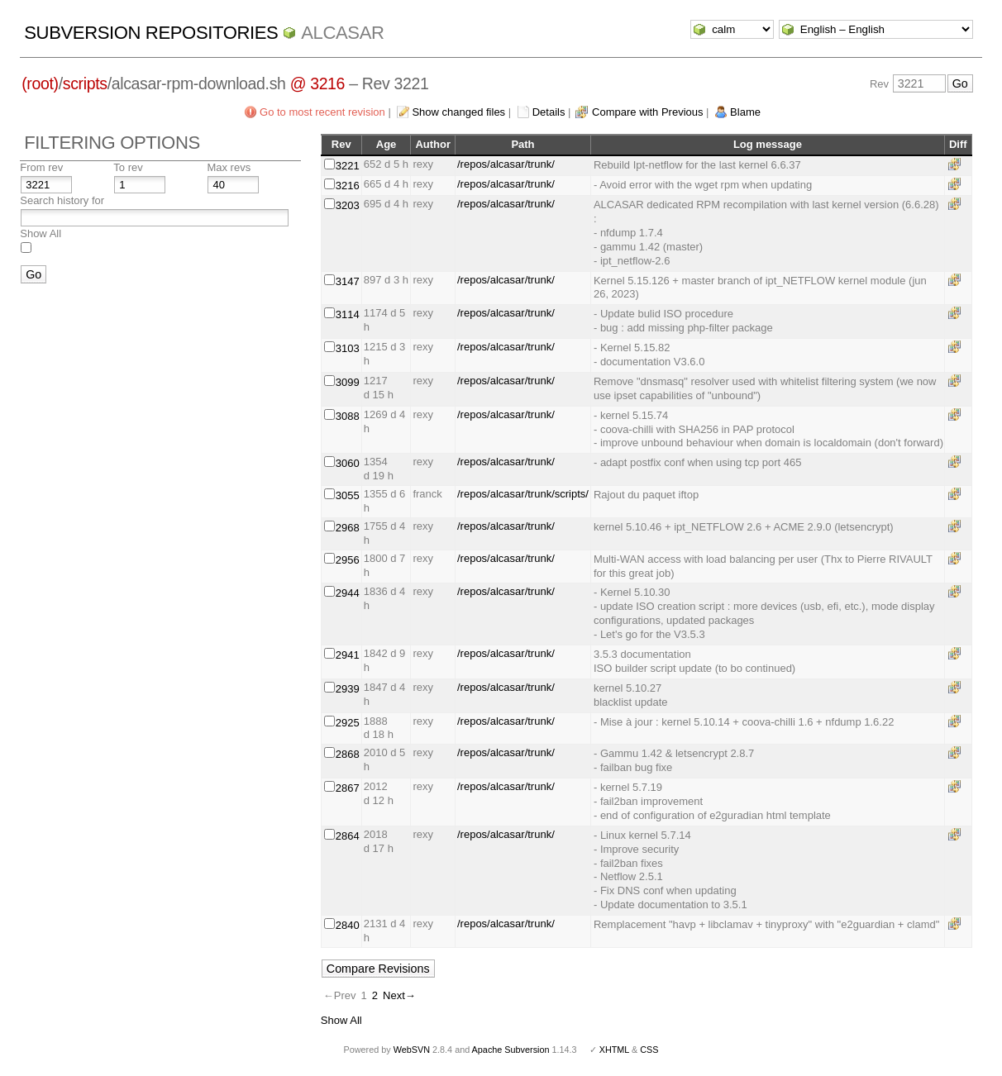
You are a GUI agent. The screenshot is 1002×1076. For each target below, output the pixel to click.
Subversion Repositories (151, 32)
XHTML (614, 1050)
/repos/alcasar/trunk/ (506, 164)
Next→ (399, 995)
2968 (348, 527)
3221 (348, 165)
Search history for (62, 200)
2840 (348, 925)
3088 (348, 416)
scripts (85, 83)
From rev (41, 167)
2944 (348, 593)
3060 (348, 463)
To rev (127, 167)
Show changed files (458, 112)
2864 (348, 836)
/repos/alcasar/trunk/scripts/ (523, 494)
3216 (348, 185)
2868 (348, 754)
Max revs (228, 167)
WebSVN (412, 1050)
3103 (348, 348)
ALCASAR (342, 32)
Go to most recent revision (322, 112)
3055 (348, 495)
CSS (649, 1050)
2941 (348, 655)
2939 (348, 689)
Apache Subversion (511, 1050)
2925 (348, 723)
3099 (348, 382)
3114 (348, 314)
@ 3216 (318, 83)
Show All (40, 233)
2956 (348, 560)
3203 (348, 205)
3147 (348, 281)
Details (548, 112)
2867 (348, 788)
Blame (745, 112)
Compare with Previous (647, 112)
